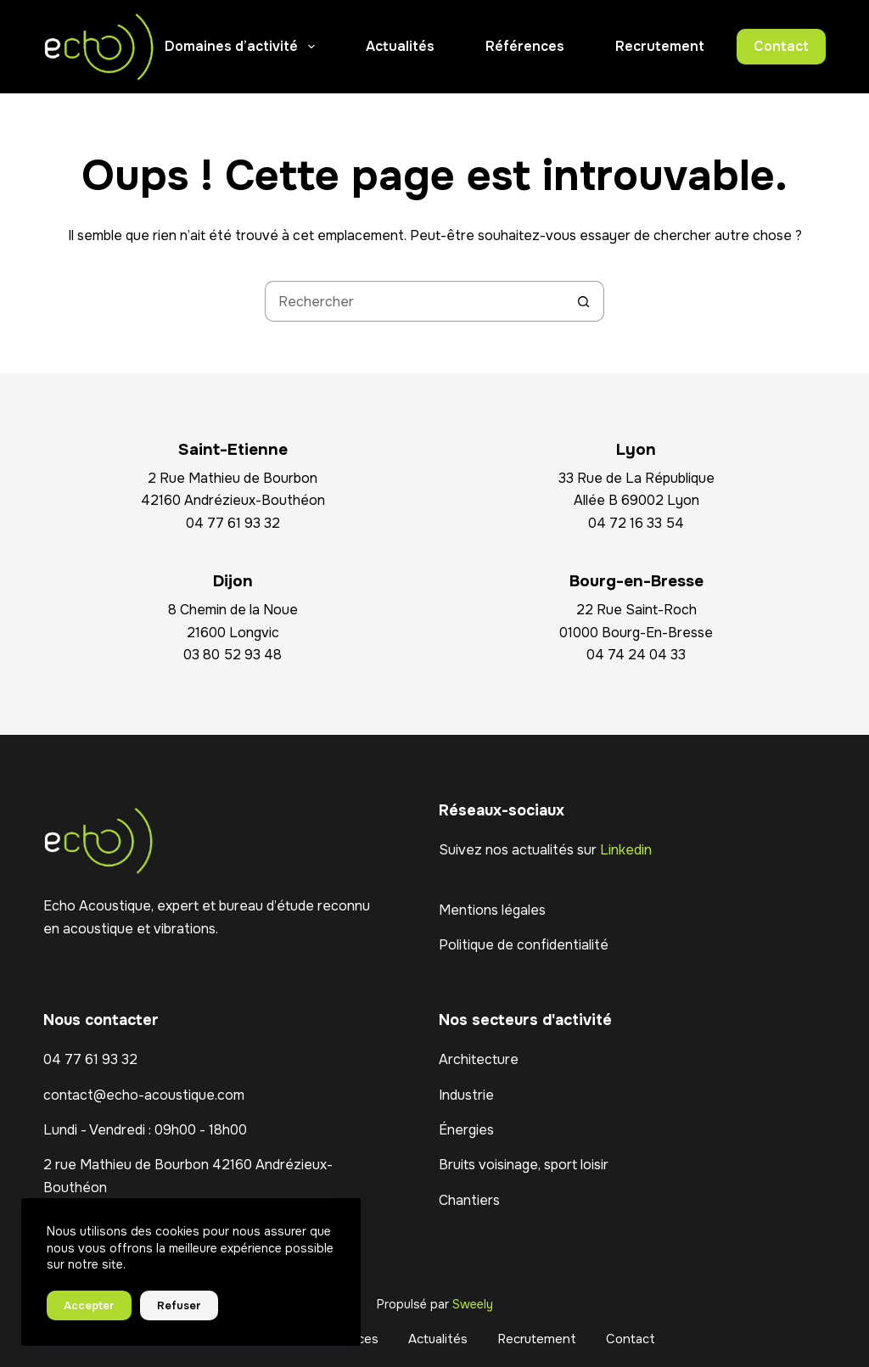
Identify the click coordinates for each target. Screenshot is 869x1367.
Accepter (89, 1305)
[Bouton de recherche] (583, 301)
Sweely (472, 1304)
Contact (781, 46)
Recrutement (659, 46)
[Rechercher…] (414, 301)
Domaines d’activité (243, 46)
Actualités (400, 46)
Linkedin (626, 850)
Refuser (179, 1305)
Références (524, 46)
